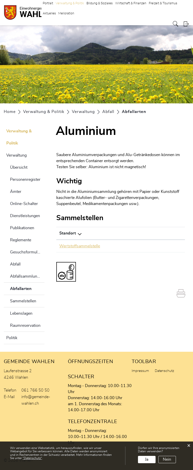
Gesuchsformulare (26, 252)
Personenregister (25, 180)
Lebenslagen (21, 313)
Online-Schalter (24, 204)
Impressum (140, 371)
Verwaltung (16, 155)
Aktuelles (49, 13)
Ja (146, 459)
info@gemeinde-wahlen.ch (35, 400)
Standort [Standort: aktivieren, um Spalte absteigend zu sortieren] (67, 233)
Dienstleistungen (25, 216)
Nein (167, 459)
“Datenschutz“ (32, 458)
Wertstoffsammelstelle (79, 246)
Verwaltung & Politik (19, 137)
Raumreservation (25, 326)
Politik (11, 338)
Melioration (66, 13)
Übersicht (18, 167)
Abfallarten (27, 288)
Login (186, 23)
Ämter (15, 192)
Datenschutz (164, 371)
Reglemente (20, 240)
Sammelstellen (23, 301)
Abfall (15, 264)
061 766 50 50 (35, 390)
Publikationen (22, 228)
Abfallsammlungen (27, 276)
